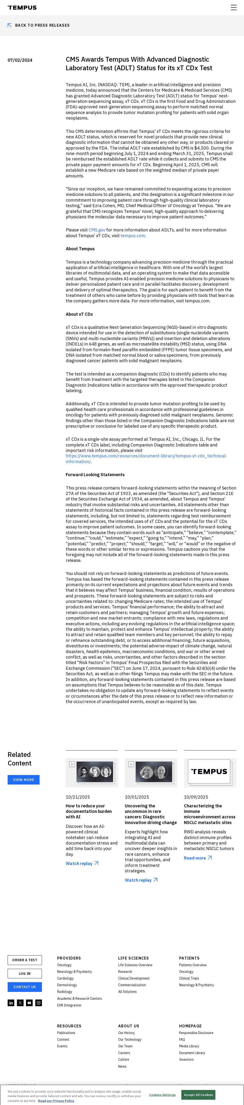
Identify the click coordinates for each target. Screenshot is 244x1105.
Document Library (192, 1053)
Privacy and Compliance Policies (154, 1086)
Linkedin (11, 1003)
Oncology (64, 965)
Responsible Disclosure (196, 1033)
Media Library (189, 1046)
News (122, 1066)
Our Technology (130, 1039)
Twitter (20, 1003)
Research (125, 972)
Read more (195, 858)
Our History (126, 1033)
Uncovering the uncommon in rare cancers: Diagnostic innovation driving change (151, 814)
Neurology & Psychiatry (74, 972)
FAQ (182, 1039)
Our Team (125, 1046)
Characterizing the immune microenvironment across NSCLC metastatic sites (209, 814)
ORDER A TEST (24, 960)
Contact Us (25, 987)
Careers (124, 1053)
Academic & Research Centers (79, 998)
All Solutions (127, 992)
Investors (186, 1059)
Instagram (39, 1003)
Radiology (64, 992)
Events (62, 1046)
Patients (189, 958)
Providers (69, 958)
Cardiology (65, 978)
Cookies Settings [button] (221, 1086)
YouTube (29, 1003)
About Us (128, 1026)
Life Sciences (133, 958)
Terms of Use (193, 1086)
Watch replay (79, 863)
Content (63, 1039)
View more (23, 780)
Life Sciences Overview (135, 965)
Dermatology (67, 985)
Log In (25, 973)
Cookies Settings (162, 1097)
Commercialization (132, 985)
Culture (123, 1059)
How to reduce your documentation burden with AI (89, 811)
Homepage (190, 1026)
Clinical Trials (189, 978)
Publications (66, 1033)
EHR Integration (69, 1005)
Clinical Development (134, 978)
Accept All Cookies (198, 1097)
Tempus (22, 7)
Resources (69, 1026)
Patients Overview (193, 965)
